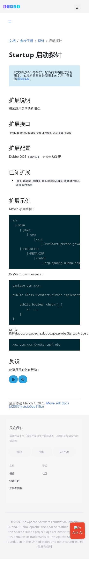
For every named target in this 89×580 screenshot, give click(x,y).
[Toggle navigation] (77, 7)
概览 (11, 473)
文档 (12, 40)
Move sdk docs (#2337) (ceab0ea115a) (39, 405)
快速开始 (14, 481)
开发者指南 (15, 488)
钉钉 (41, 451)
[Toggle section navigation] (10, 21)
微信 (19, 451)
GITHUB (64, 451)
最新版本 (23, 79)
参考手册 (26, 40)
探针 (41, 40)
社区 (44, 473)
